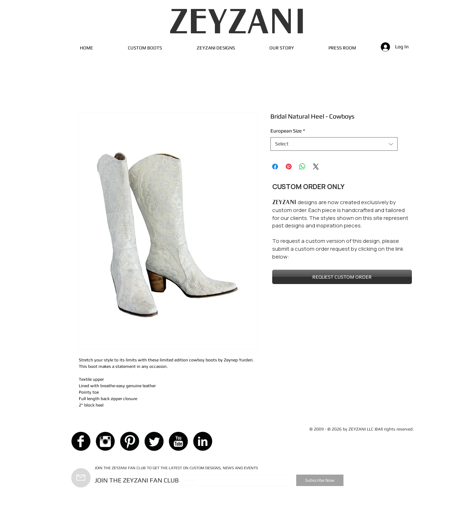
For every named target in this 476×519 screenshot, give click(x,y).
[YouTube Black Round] (178, 441)
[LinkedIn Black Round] (202, 441)
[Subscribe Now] (319, 480)
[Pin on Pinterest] (288, 166)
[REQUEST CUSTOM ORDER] (342, 277)
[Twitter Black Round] (154, 441)
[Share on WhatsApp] (302, 166)
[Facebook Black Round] (81, 441)
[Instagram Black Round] (105, 441)
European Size (287, 131)
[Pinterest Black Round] (129, 441)
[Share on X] (316, 166)
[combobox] (334, 144)
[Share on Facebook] (275, 166)
